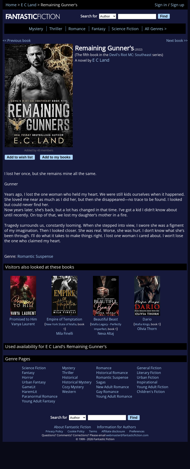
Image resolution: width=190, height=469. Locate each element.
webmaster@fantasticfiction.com (127, 435)
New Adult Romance (112, 387)
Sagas (101, 382)
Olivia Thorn (147, 328)
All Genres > (157, 28)
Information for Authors (116, 427)
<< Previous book (17, 40)
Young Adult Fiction (152, 387)
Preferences (136, 431)
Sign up (177, 4)
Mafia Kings (142, 324)
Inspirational (147, 382)
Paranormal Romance (39, 396)
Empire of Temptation (64, 319)
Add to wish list (20, 157)
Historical (70, 377)
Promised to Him (23, 319)
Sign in (161, 4)
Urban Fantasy (34, 382)
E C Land (100, 60)
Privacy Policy (54, 431)
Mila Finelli (64, 333)
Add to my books (56, 157)
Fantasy (98, 28)
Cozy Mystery (73, 387)
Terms (93, 431)
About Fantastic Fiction (72, 427)
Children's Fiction (151, 391)
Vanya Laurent (23, 324)
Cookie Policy (76, 431)
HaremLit (29, 391)
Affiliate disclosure (113, 431)
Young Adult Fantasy (38, 401)
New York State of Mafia (61, 324)
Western (69, 391)
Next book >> (177, 40)
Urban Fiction (148, 377)
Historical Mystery (76, 382)
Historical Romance (112, 372)
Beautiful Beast (106, 319)
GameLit (29, 387)
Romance (76, 28)
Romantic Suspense (35, 256)
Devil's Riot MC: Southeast (130, 54)
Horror (27, 377)
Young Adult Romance (114, 396)
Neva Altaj (106, 333)
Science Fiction (125, 28)
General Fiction (149, 368)
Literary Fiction (149, 372)
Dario (147, 319)
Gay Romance (107, 391)
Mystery (36, 28)
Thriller (55, 28)
